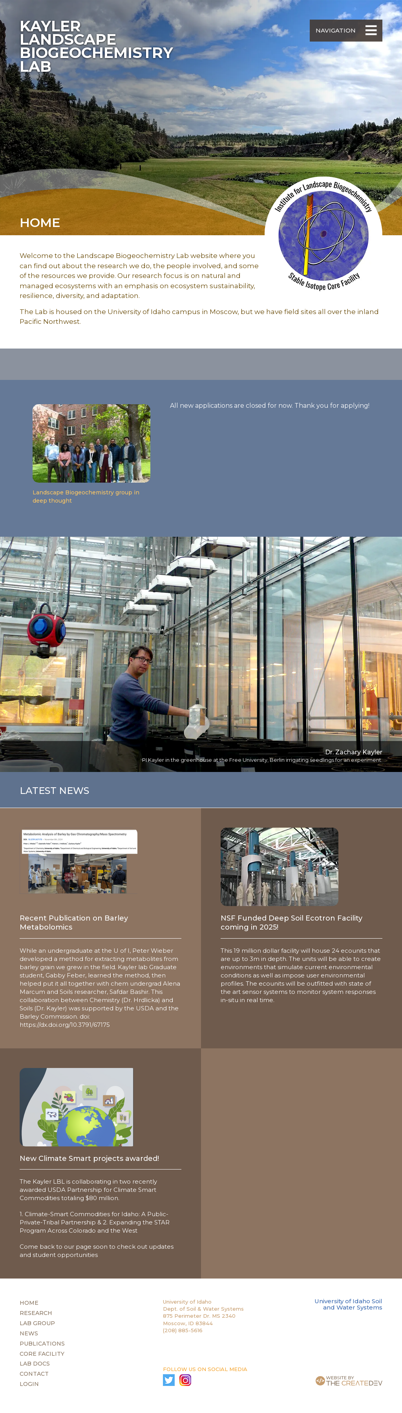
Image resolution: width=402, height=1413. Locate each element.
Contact (34, 1373)
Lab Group (37, 1323)
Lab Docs (35, 1363)
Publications (42, 1343)
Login (29, 1384)
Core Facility (42, 1353)
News (29, 1333)
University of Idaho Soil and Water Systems (348, 1304)
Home (29, 1302)
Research (36, 1313)
